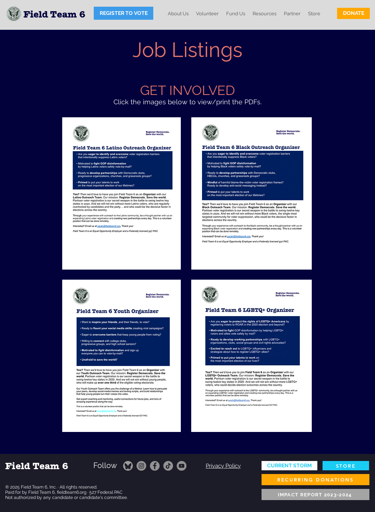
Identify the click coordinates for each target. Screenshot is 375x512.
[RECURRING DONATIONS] (315, 479)
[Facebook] (155, 466)
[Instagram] (141, 466)
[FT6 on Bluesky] (128, 466)
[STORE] (346, 465)
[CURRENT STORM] (289, 465)
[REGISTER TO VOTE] (123, 13)
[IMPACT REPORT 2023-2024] (315, 494)
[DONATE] (353, 13)
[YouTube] (181, 466)
